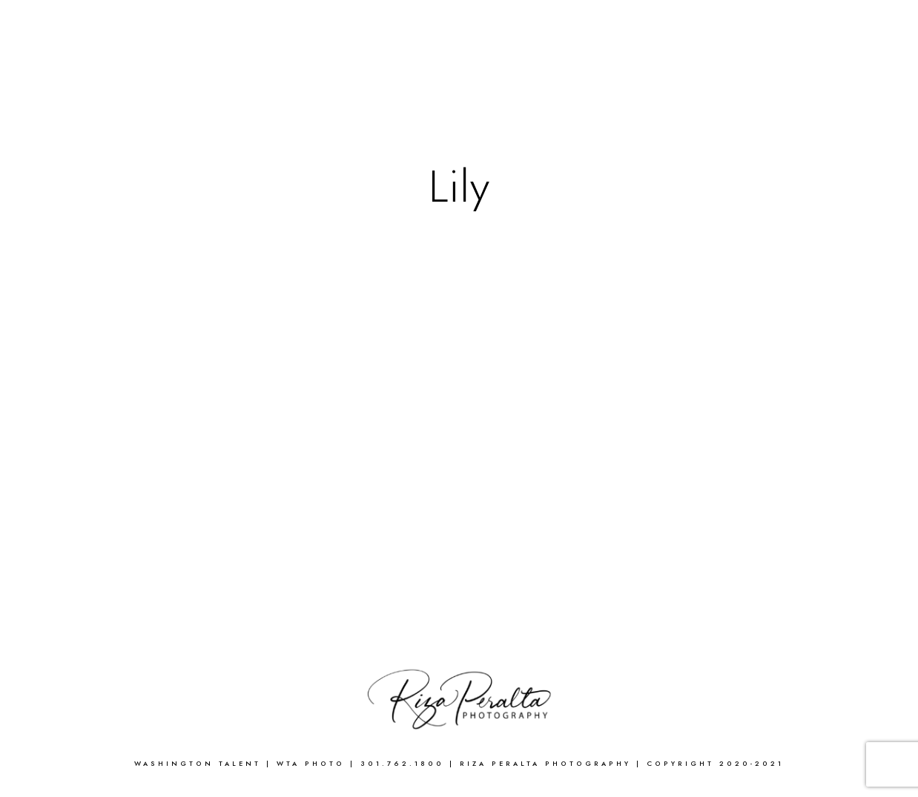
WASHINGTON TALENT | (205, 763)
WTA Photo (313, 763)
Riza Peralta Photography (548, 763)
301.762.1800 (402, 763)
